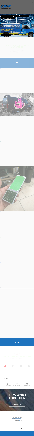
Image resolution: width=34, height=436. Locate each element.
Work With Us (17, 404)
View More (17, 342)
